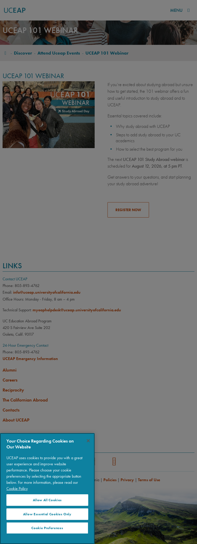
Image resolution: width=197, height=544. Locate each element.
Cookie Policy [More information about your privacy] (17, 488)
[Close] (88, 440)
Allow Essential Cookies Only (47, 514)
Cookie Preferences (47, 528)
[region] (47, 488)
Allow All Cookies (47, 500)
